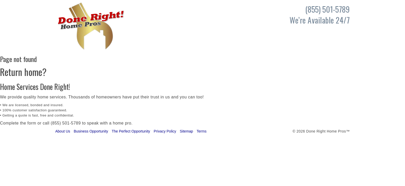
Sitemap (186, 131)
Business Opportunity (91, 131)
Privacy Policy (165, 131)
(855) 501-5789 (66, 123)
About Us (62, 131)
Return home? (23, 72)
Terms (201, 131)
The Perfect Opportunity (131, 131)
